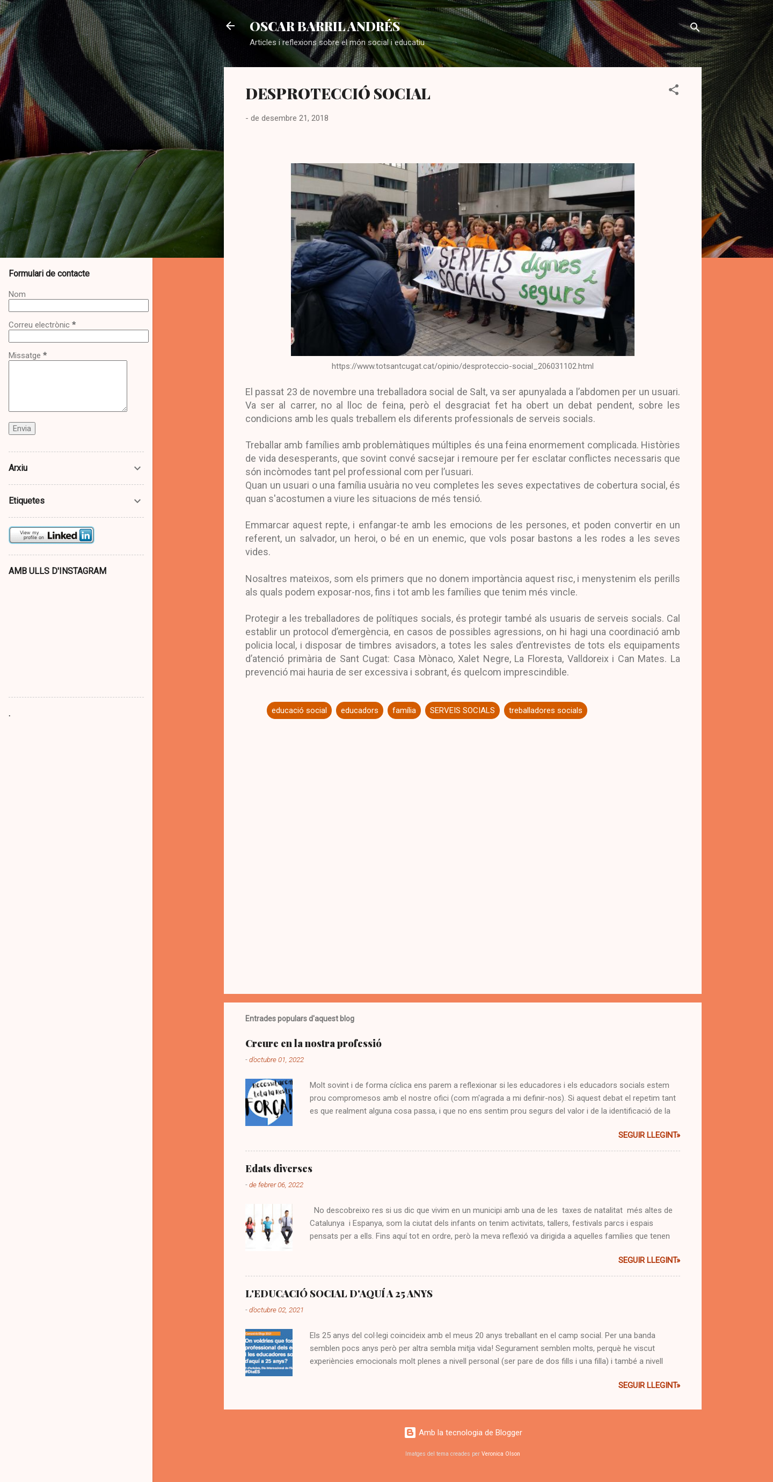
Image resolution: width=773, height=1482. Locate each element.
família (404, 710)
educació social (299, 710)
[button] (673, 91)
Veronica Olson (501, 1453)
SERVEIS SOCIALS (462, 710)
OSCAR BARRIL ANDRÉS (325, 25)
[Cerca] (695, 29)
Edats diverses (278, 1168)
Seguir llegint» (649, 1135)
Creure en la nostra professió (313, 1043)
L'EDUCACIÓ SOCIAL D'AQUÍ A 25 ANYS (339, 1293)
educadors (359, 710)
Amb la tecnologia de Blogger (463, 1432)
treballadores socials (545, 710)
